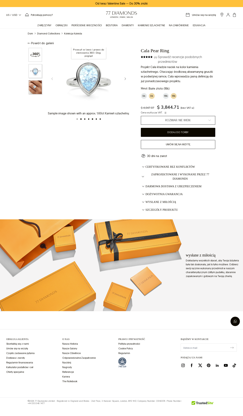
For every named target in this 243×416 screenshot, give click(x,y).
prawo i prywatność (131, 339)
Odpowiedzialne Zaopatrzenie (79, 358)
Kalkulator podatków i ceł (19, 367)
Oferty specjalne (15, 372)
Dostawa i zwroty (15, 358)
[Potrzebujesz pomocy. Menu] (38, 15)
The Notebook (69, 381)
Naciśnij (66, 362)
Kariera (66, 377)
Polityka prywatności (129, 344)
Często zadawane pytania (20, 353)
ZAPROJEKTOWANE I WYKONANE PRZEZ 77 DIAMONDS (175, 176)
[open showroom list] (222, 14)
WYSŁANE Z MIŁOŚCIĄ (158, 202)
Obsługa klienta (17, 339)
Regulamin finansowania (19, 362)
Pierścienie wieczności (86, 25)
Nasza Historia (70, 344)
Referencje (68, 372)
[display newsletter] (232, 347)
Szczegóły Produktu (159, 210)
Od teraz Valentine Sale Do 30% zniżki (121, 3)
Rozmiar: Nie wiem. (178, 120)
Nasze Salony (69, 348)
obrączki (61, 25)
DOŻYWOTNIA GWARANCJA (162, 194)
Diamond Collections (48, 33)
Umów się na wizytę (178, 144)
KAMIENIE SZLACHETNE (151, 25)
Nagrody (67, 367)
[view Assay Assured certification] (122, 362)
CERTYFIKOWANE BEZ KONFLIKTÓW (168, 167)
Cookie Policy (125, 348)
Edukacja (199, 25)
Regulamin (124, 353)
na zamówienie (179, 25)
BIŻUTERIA (112, 25)
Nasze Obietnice (71, 353)
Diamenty (128, 25)
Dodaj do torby (178, 132)
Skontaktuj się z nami (17, 344)
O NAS (66, 339)
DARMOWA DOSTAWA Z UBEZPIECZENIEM (171, 186)
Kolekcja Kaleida (73, 33)
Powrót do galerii (41, 43)
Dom (30, 33)
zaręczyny (45, 25)
